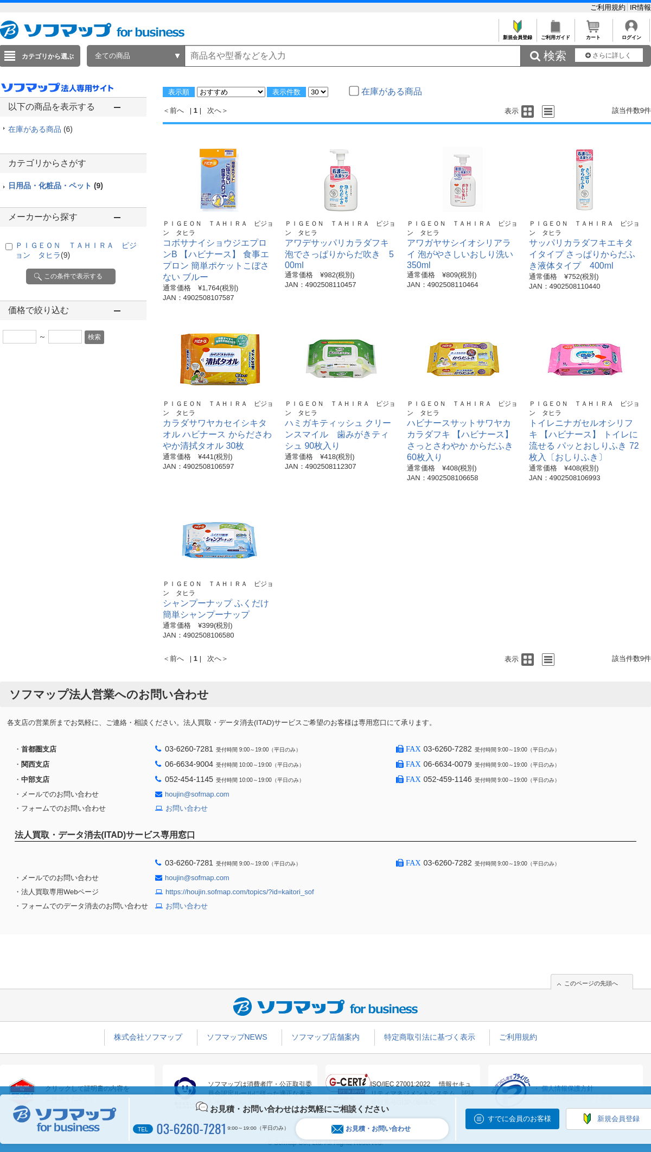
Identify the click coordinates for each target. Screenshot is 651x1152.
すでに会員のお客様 (519, 1119)
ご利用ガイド (555, 34)
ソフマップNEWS (237, 1037)
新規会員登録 (517, 34)
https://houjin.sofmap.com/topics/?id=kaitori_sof (239, 892)
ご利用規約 (609, 7)
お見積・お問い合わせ (371, 1129)
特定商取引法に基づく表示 (429, 1037)
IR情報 (640, 7)
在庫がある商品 (40, 129)
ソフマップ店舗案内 (325, 1037)
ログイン (631, 34)
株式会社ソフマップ (148, 1037)
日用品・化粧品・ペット (55, 185)
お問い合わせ (186, 808)
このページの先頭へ (591, 983)
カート (593, 34)
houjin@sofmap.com (197, 794)
